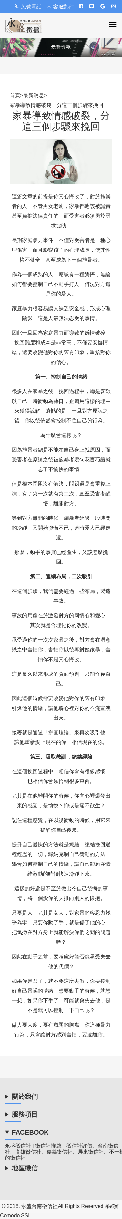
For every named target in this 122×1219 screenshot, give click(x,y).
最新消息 (33, 95)
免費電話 (28, 6)
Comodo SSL (15, 1215)
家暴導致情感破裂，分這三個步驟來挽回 (56, 105)
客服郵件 (60, 6)
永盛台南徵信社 (39, 1206)
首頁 (15, 95)
